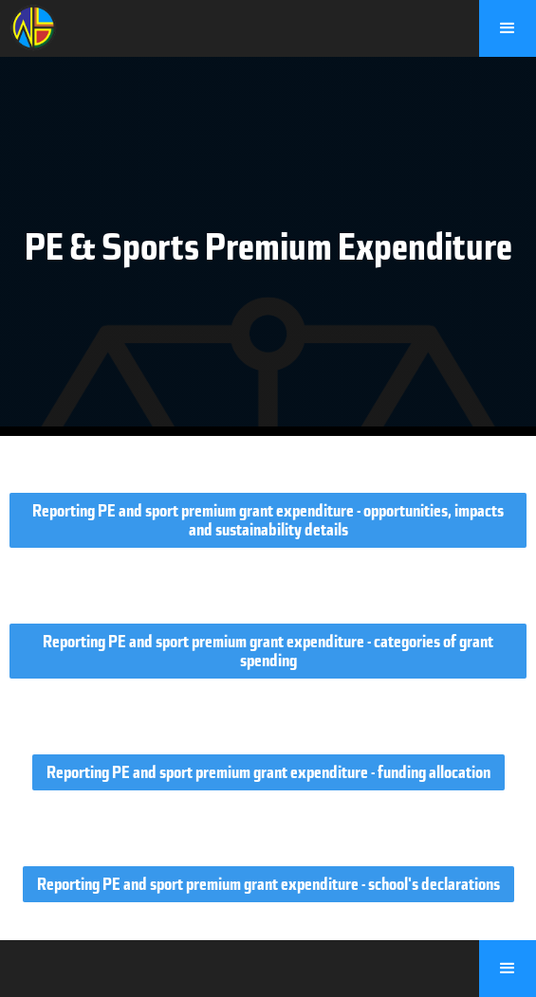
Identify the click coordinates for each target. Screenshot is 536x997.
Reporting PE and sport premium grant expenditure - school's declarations (268, 884)
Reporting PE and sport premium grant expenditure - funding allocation (268, 772)
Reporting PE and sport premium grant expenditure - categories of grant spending (268, 651)
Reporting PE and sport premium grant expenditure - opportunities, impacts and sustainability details (268, 520)
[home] (28, 25)
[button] (507, 28)
